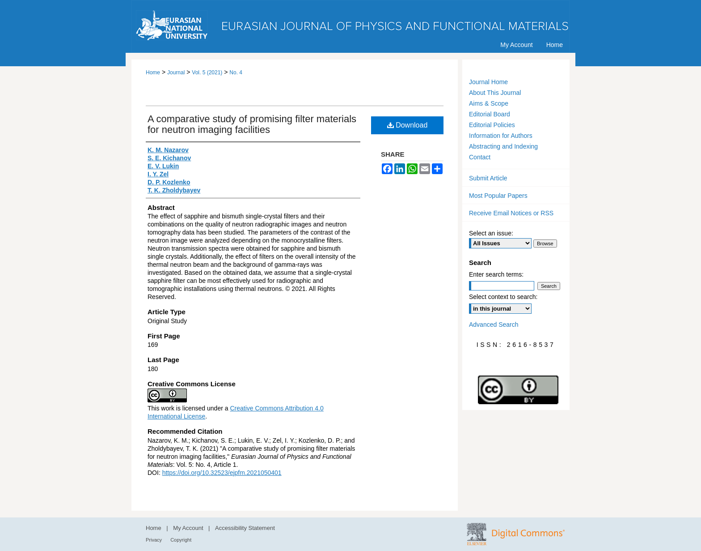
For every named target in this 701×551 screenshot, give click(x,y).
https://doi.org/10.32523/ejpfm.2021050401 (222, 472)
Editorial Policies (492, 124)
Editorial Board (489, 114)
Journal (176, 72)
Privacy (154, 539)
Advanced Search (494, 324)
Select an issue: (491, 233)
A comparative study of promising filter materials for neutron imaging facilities (252, 124)
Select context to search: (503, 296)
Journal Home (488, 81)
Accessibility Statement (245, 528)
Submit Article (488, 178)
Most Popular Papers (498, 195)
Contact (479, 157)
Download (407, 125)
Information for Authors (500, 135)
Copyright (180, 539)
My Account (189, 528)
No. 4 (235, 72)
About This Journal (495, 92)
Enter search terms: (496, 274)
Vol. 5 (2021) (207, 72)
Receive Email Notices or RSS (511, 213)
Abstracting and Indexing (503, 146)
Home (153, 72)
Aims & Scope (488, 103)
